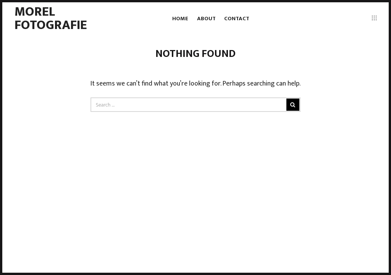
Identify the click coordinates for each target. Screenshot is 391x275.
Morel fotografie (51, 18)
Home (180, 18)
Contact (236, 18)
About (206, 18)
